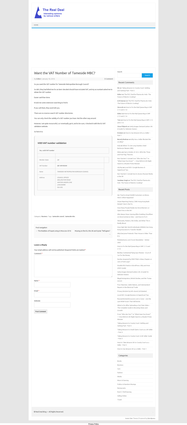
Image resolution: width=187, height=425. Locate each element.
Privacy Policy (93, 424)
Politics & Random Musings (126, 384)
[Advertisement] (93, 47)
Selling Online (122, 396)
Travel (119, 399)
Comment (38, 253)
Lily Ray (119, 167)
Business (44, 216)
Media (119, 376)
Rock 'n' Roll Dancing (124, 392)
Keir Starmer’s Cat (123, 158)
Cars (118, 369)
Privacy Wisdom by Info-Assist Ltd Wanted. (132, 291)
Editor (38, 79)
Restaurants (121, 388)
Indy (118, 145)
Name (36, 281)
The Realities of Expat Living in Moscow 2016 (53, 231)
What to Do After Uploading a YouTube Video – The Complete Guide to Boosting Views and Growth (133, 307)
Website (37, 301)
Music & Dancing (123, 380)
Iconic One (128, 418)
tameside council (58, 216)
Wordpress (151, 418)
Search (119, 72)
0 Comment (108, 79)
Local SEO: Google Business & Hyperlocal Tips (133, 295)
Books (119, 361)
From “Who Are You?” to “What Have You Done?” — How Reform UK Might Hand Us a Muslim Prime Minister (134, 161)
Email (36, 291)
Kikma (119, 152)
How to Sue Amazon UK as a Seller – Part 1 (132, 349)
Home (36, 25)
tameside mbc (70, 216)
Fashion (120, 372)
